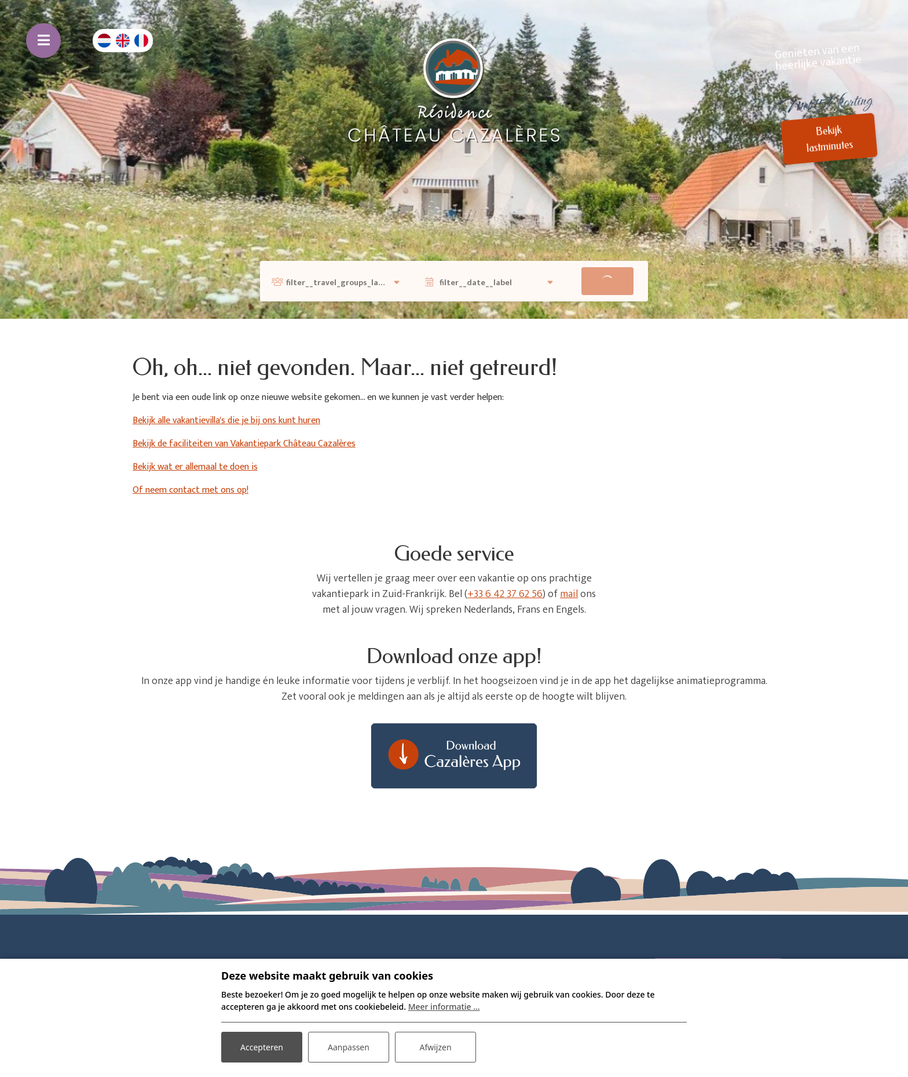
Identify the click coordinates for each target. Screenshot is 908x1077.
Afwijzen (435, 1047)
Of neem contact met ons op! (190, 490)
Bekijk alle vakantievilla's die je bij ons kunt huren (226, 420)
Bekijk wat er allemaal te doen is (195, 467)
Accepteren (261, 1047)
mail (569, 594)
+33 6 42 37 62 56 (505, 594)
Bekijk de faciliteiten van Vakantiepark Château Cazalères (244, 444)
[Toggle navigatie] (43, 40)
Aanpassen (348, 1047)
